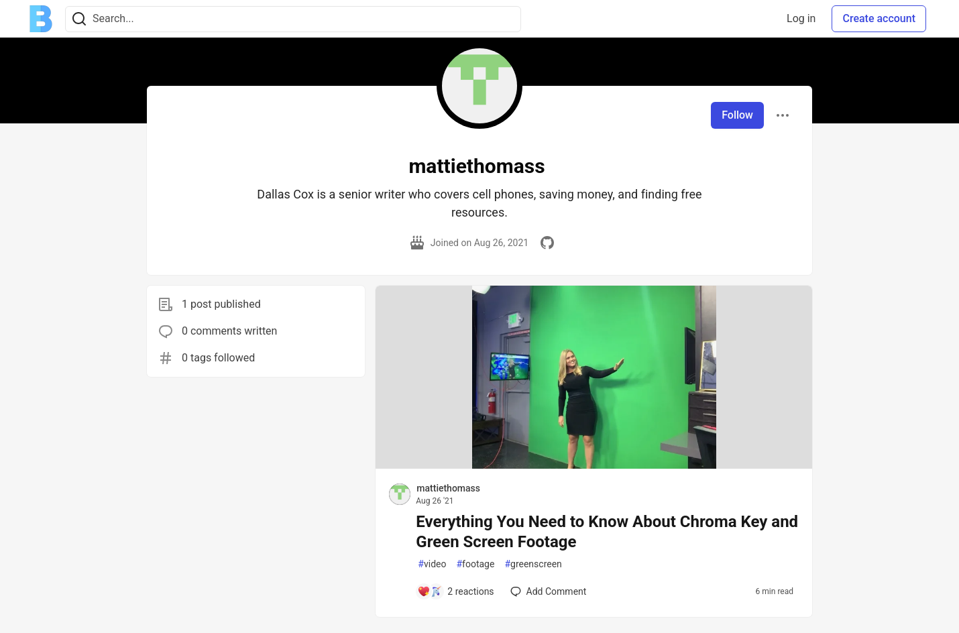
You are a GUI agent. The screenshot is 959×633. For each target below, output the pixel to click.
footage (475, 564)
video (432, 564)
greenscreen (532, 564)
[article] (594, 465)
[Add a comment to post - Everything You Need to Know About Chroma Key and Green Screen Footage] (455, 591)
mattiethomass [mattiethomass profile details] (448, 488)
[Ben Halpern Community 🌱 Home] (40, 18)
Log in (801, 18)
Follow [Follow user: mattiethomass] (737, 115)
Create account (878, 18)
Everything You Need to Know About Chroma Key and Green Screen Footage (607, 531)
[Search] (79, 19)
